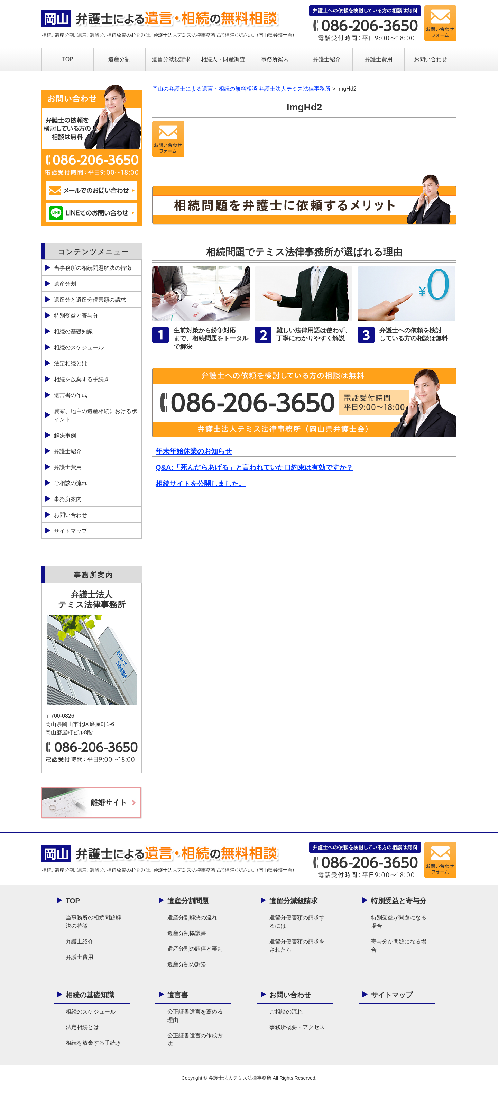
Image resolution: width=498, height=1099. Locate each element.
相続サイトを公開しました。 (201, 483)
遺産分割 (119, 59)
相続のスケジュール (79, 347)
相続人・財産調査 (223, 59)
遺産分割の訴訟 (186, 964)
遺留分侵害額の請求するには (297, 922)
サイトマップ (70, 531)
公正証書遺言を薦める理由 (195, 1016)
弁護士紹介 (327, 59)
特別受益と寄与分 (76, 316)
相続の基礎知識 (73, 332)
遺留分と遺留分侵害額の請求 (90, 300)
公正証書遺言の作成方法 (195, 1040)
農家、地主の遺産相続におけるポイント (95, 415)
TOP (67, 59)
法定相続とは (70, 363)
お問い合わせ (430, 59)
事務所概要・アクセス (297, 1027)
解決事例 (65, 435)
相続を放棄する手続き (81, 379)
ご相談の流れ (70, 483)
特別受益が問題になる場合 (398, 922)
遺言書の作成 (70, 395)
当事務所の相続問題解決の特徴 (92, 268)
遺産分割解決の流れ (192, 918)
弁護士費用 (379, 59)
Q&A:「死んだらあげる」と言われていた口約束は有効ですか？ (254, 467)
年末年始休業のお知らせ (194, 451)
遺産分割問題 (188, 901)
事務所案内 (275, 59)
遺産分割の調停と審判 (195, 949)
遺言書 (177, 995)
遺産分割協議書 (186, 933)
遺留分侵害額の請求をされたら (297, 945)
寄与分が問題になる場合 (398, 945)
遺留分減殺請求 (171, 59)
